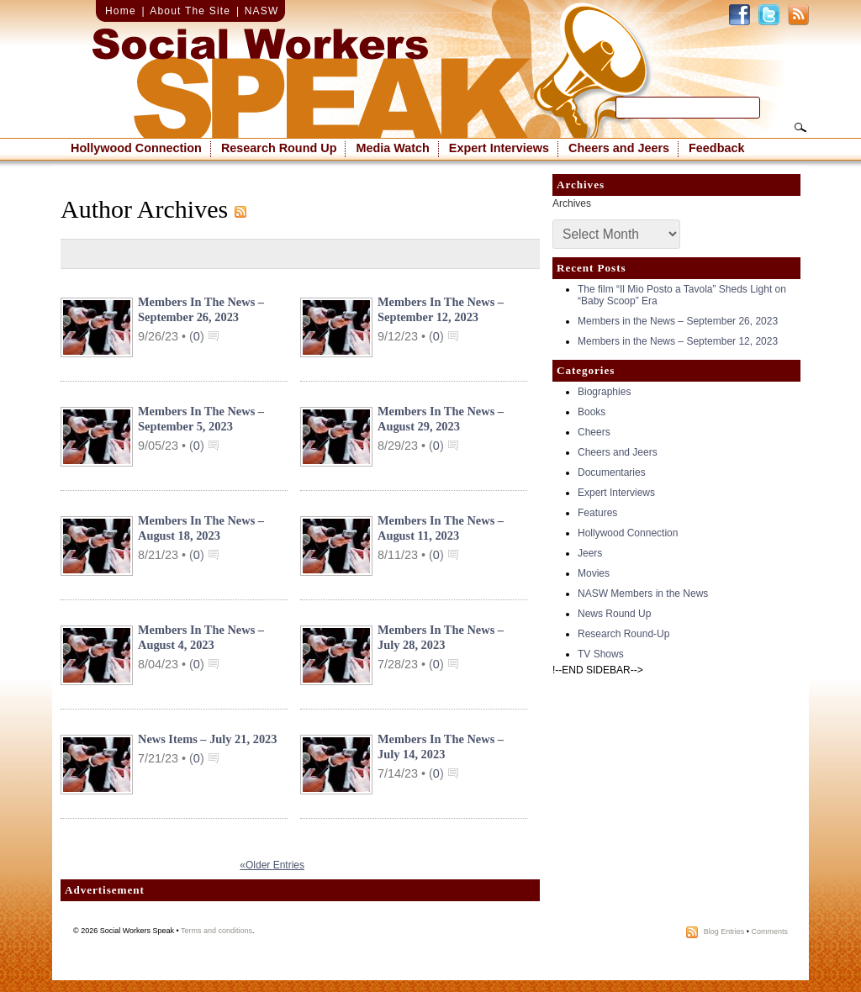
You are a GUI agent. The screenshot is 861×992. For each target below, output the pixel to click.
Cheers (594, 432)
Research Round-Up (623, 634)
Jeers (590, 553)
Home (120, 11)
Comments (769, 931)
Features (597, 513)
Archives (571, 203)
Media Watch (392, 148)
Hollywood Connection (136, 148)
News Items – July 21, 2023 (207, 739)
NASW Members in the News (643, 593)
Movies (594, 573)
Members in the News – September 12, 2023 (678, 341)
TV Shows (601, 654)
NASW (262, 11)
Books (591, 412)
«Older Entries (272, 865)
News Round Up (614, 614)
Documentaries (612, 472)
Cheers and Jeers (618, 148)
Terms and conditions (216, 930)
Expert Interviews (499, 148)
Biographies (604, 392)
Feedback (716, 148)
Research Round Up (279, 148)
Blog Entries (724, 931)
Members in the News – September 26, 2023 (678, 321)
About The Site (190, 11)
